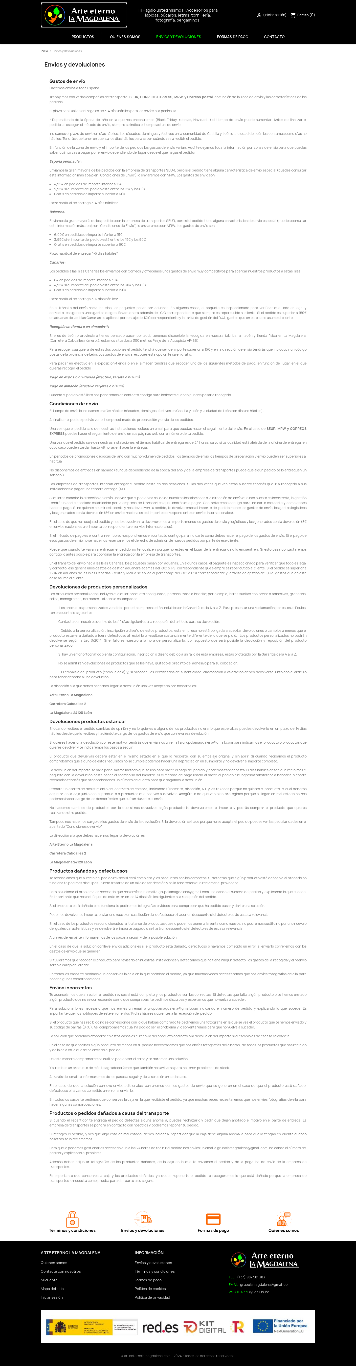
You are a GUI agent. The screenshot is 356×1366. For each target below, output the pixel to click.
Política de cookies (150, 1288)
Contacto (274, 36)
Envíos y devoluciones (178, 36)
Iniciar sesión (52, 1297)
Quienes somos (125, 36)
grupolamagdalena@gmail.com (265, 1284)
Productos (83, 36)
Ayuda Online (258, 1292)
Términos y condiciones (155, 1271)
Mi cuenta (49, 1280)
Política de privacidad (152, 1297)
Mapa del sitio (52, 1288)
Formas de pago (232, 36)
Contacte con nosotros (61, 1271)
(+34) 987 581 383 (251, 1277)
